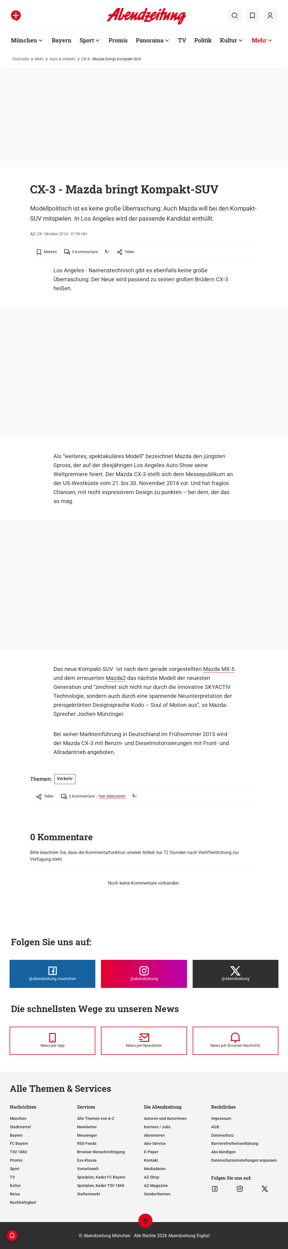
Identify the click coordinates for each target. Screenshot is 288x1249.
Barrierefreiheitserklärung (234, 1143)
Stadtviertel (20, 1127)
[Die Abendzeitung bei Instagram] (144, 974)
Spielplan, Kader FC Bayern (101, 1177)
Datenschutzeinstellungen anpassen (244, 1160)
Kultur (15, 1185)
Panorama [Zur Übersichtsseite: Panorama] (149, 40)
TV (12, 1177)
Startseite (20, 59)
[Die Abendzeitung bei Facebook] (52, 974)
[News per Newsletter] (144, 1041)
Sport (14, 1168)
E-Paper (151, 1152)
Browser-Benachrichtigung (101, 1152)
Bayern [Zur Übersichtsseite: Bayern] (61, 40)
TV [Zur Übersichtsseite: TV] (182, 40)
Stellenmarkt (88, 1194)
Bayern (16, 1135)
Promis (16, 1160)
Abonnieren (154, 1135)
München (18, 1118)
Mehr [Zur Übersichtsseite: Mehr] (259, 40)
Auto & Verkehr (63, 59)
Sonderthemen (157, 1194)
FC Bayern (19, 1143)
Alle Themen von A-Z (95, 1118)
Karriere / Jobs (157, 1127)
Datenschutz (222, 1135)
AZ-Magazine (156, 1185)
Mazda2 (116, 678)
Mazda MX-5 (219, 669)
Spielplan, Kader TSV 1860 (100, 1185)
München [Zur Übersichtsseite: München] (24, 40)
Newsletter (87, 1127)
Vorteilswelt (88, 1168)
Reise (15, 1194)
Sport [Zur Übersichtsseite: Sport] (87, 40)
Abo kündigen (223, 1152)
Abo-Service (155, 1143)
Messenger (87, 1135)
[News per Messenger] (52, 1041)
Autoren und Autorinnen (165, 1118)
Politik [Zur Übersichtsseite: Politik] (203, 40)
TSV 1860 (18, 1152)
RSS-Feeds (86, 1143)
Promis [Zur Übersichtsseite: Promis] (118, 40)
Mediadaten (155, 1168)
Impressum (221, 1118)
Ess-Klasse (87, 1160)
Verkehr (65, 778)
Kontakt (151, 1160)
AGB (215, 1127)
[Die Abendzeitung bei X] (235, 974)
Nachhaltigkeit (23, 1202)
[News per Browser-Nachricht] (235, 1041)
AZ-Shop (151, 1177)
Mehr (39, 59)
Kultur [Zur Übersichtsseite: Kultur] (228, 40)
